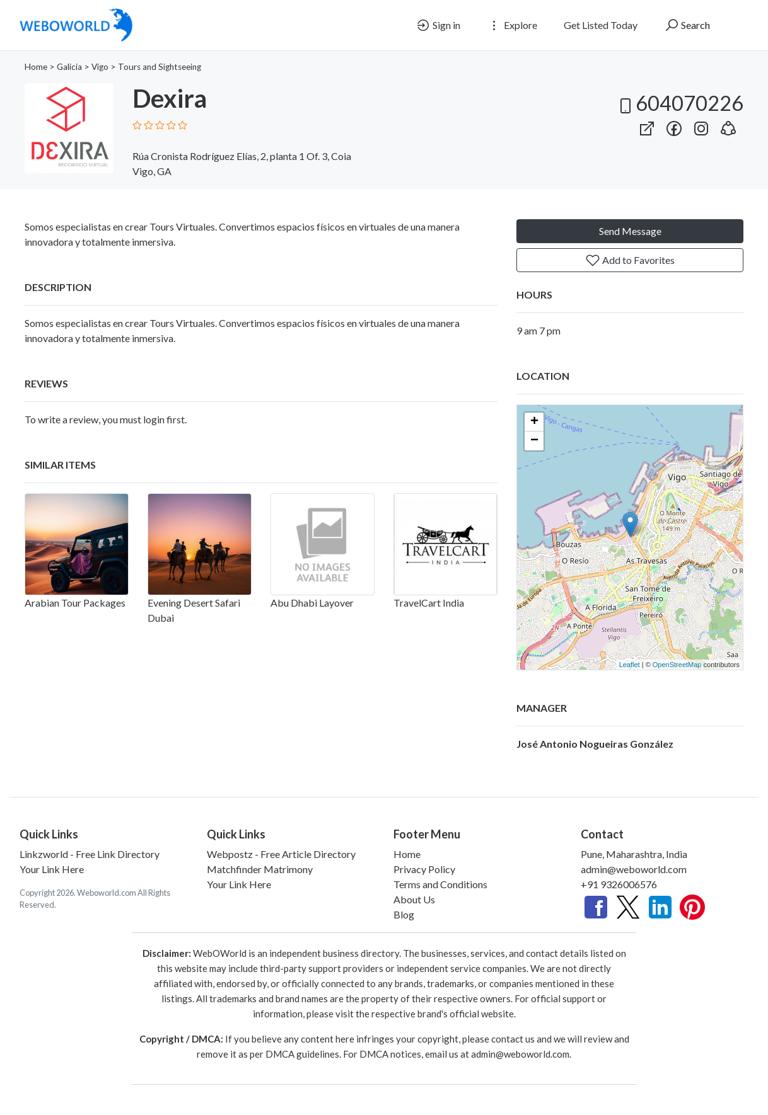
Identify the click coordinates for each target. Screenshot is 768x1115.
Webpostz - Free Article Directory (281, 854)
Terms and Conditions (440, 884)
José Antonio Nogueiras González (594, 744)
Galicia (69, 67)
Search (687, 25)
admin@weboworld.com (634, 869)
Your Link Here (52, 869)
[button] (728, 126)
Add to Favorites (630, 260)
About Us (414, 899)
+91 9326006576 (619, 884)
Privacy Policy (424, 869)
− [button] (534, 441)
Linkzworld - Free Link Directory (90, 854)
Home (36, 67)
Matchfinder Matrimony (260, 869)
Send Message (630, 231)
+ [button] (534, 422)
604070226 (679, 103)
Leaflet (629, 664)
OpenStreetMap (677, 664)
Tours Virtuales (182, 323)
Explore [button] (512, 25)
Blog (403, 914)
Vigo (99, 67)
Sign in (438, 25)
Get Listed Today (600, 25)
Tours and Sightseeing (159, 67)
